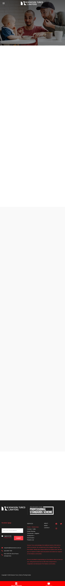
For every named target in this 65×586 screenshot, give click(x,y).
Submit (18, 536)
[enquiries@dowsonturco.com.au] (11, 548)
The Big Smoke (27, 575)
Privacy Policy (8, 537)
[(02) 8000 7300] (7, 551)
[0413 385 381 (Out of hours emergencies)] (12, 555)
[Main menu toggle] (4, 3)
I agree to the (8, 536)
